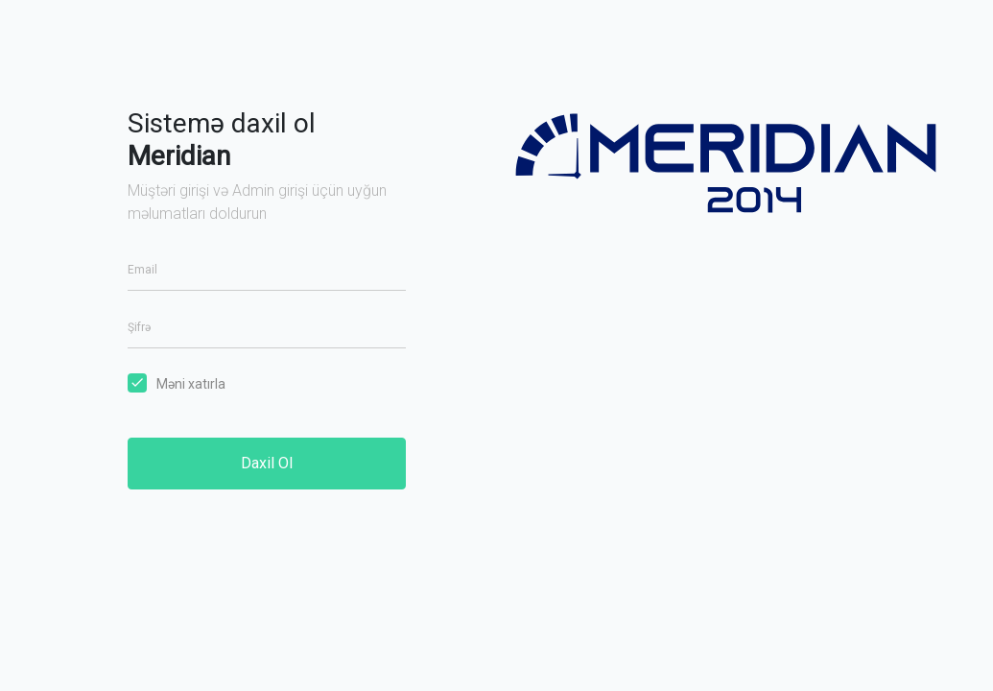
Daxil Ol (267, 463)
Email (142, 269)
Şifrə (139, 327)
